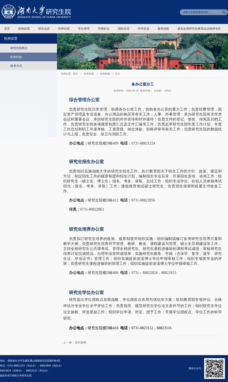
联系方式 (16, 65)
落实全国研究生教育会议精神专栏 (199, 28)
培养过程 (64, 28)
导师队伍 (103, 28)
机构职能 (16, 57)
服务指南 (163, 28)
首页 (7, 28)
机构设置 (24, 28)
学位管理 (84, 28)
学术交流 (143, 28)
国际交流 (123, 28)
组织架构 (80, 342)
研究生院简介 (19, 48)
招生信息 (44, 28)
